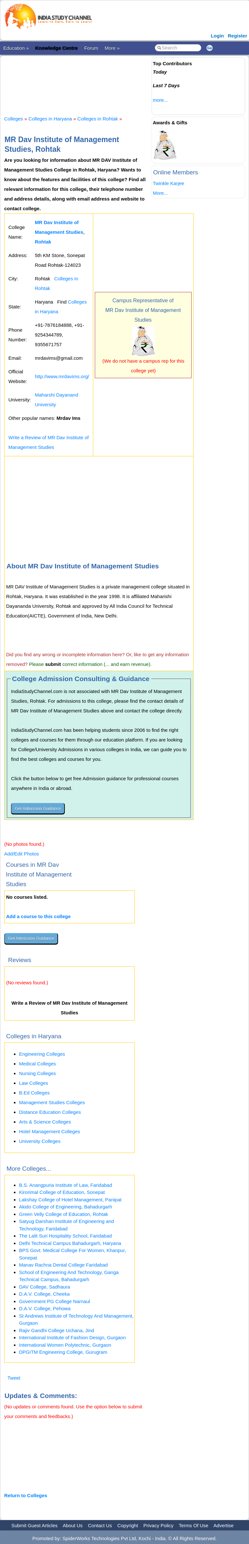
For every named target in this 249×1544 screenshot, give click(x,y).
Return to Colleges (25, 1495)
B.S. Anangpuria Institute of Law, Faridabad (65, 1185)
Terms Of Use (193, 1525)
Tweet (13, 1378)
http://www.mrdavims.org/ (62, 376)
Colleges (13, 118)
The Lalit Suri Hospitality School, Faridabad (65, 1235)
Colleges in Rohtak (97, 118)
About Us (73, 1525)
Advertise (224, 1525)
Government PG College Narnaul (54, 1301)
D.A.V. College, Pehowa (45, 1308)
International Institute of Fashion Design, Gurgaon (72, 1337)
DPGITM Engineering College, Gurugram (63, 1352)
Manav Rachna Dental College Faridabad (63, 1265)
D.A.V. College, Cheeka (44, 1294)
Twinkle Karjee (168, 183)
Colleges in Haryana (50, 118)
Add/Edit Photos (21, 853)
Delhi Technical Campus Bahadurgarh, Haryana (70, 1243)
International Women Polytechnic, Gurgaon (65, 1345)
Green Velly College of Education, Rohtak (63, 1214)
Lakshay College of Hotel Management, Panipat (70, 1199)
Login (217, 35)
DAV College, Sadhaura (44, 1287)
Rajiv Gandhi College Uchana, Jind (56, 1330)
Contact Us (100, 1525)
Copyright (127, 1525)
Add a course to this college (38, 916)
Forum (91, 48)
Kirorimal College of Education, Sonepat (62, 1192)
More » (112, 48)
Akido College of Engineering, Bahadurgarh (65, 1206)
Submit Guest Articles (34, 1525)
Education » (16, 48)
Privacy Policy (159, 1525)
